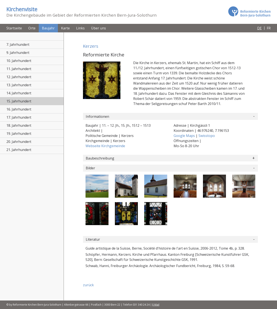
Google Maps (185, 135)
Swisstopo (206, 135)
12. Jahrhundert (18, 77)
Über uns (98, 28)
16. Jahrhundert (18, 109)
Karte (65, 28)
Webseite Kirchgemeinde (105, 146)
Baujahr (48, 28)
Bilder (90, 168)
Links (80, 28)
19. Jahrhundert (18, 133)
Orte (32, 28)
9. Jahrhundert (17, 52)
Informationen (97, 116)
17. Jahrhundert (18, 117)
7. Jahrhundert (17, 44)
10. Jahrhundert (18, 60)
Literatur (93, 239)
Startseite (14, 28)
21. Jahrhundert (18, 149)
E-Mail (155, 304)
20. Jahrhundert (18, 141)
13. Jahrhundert (18, 85)
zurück (88, 285)
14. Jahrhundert (18, 93)
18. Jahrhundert (18, 125)
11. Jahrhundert (18, 68)
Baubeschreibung (100, 158)
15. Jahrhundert (18, 101)
